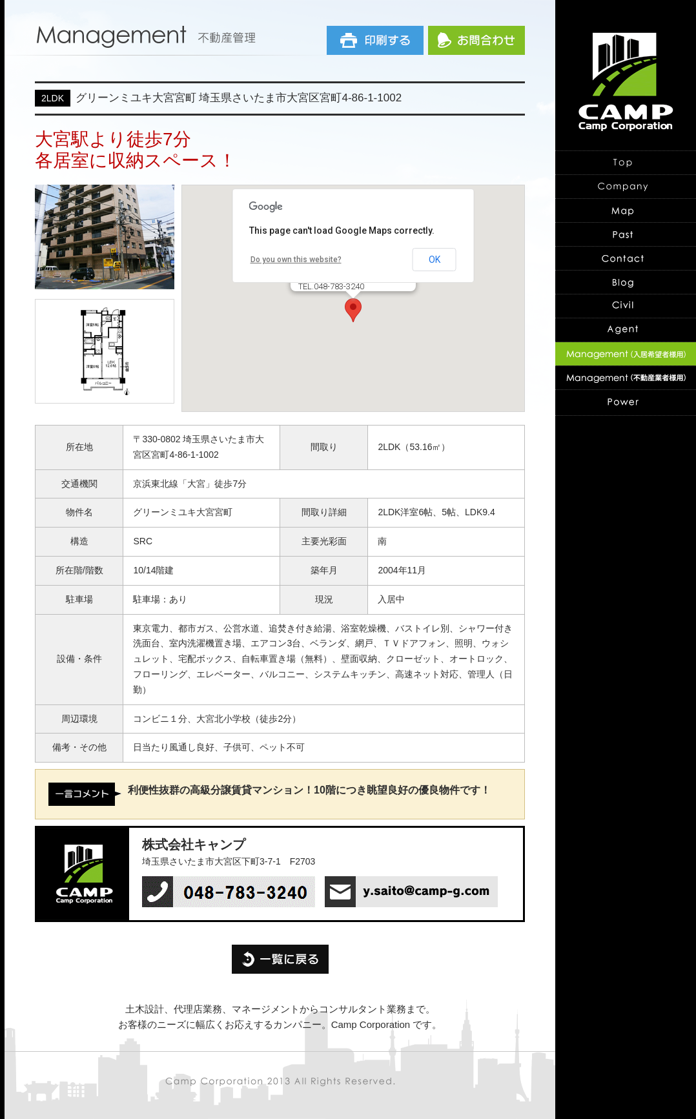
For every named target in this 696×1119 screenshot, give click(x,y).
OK (434, 259)
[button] (353, 310)
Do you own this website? (296, 259)
